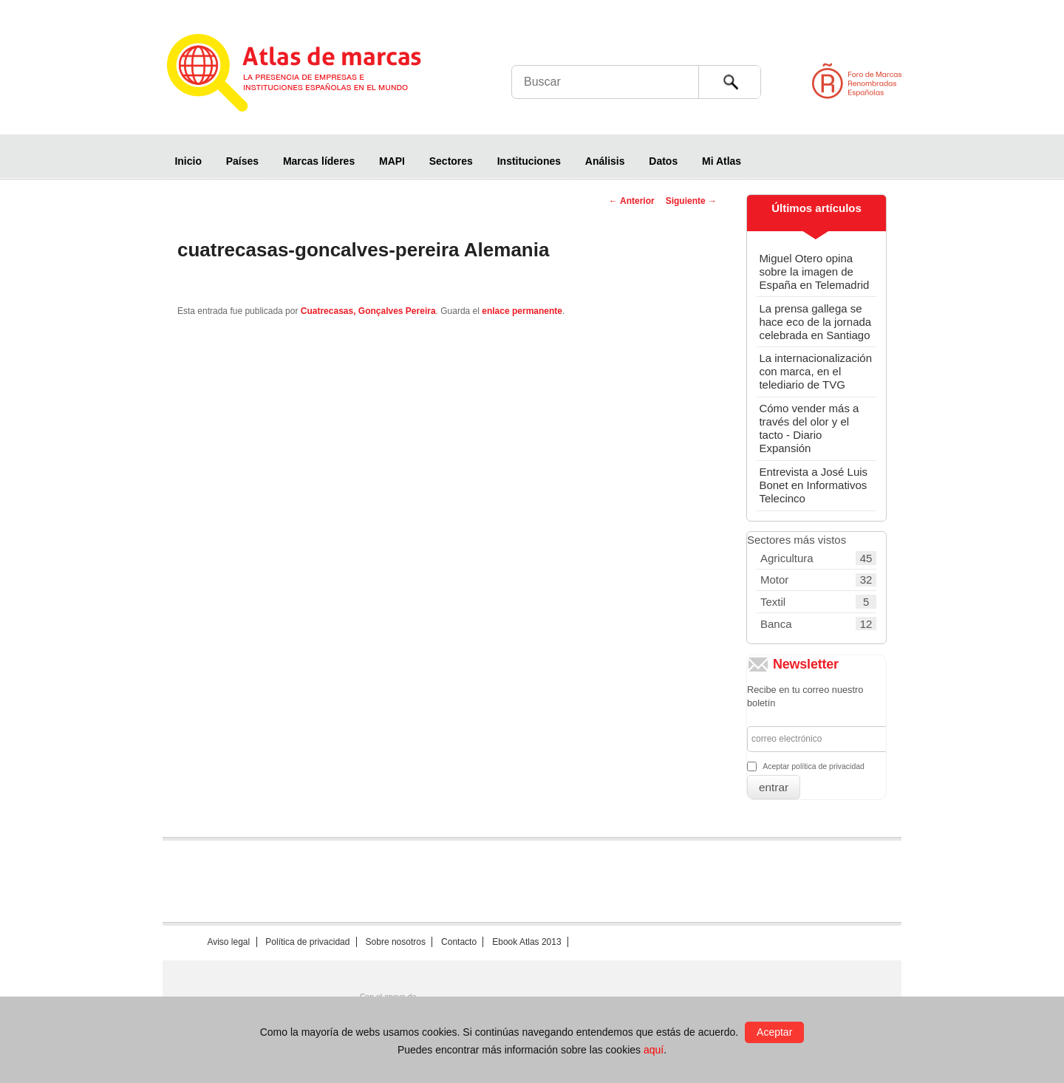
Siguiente (691, 201)
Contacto (459, 942)
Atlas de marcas (312, 75)
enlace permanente (522, 311)
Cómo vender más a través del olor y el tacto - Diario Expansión (809, 428)
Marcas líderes (319, 161)
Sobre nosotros (396, 942)
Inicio (188, 161)
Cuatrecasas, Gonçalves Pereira (368, 311)
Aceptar (774, 1032)
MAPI (392, 161)
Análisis (605, 161)
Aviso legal (228, 942)
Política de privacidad (307, 942)
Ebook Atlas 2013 (526, 942)
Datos (663, 161)
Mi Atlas (721, 161)
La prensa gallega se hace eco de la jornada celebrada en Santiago (815, 321)
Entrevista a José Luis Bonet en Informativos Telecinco (813, 485)
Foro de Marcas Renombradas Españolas (1001, 81)
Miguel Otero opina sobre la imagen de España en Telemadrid (814, 271)
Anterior (632, 201)
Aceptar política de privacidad (813, 766)
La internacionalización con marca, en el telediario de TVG (815, 371)
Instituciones (529, 161)
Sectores (451, 161)
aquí (654, 1050)
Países (242, 161)
